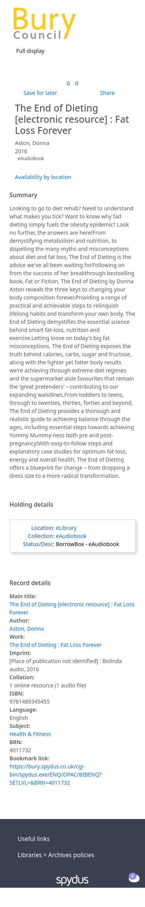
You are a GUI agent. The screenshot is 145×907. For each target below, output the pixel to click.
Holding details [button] (31, 504)
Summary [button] (24, 195)
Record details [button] (30, 583)
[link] (68, 83)
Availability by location (43, 177)
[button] (118, 26)
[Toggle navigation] (127, 26)
